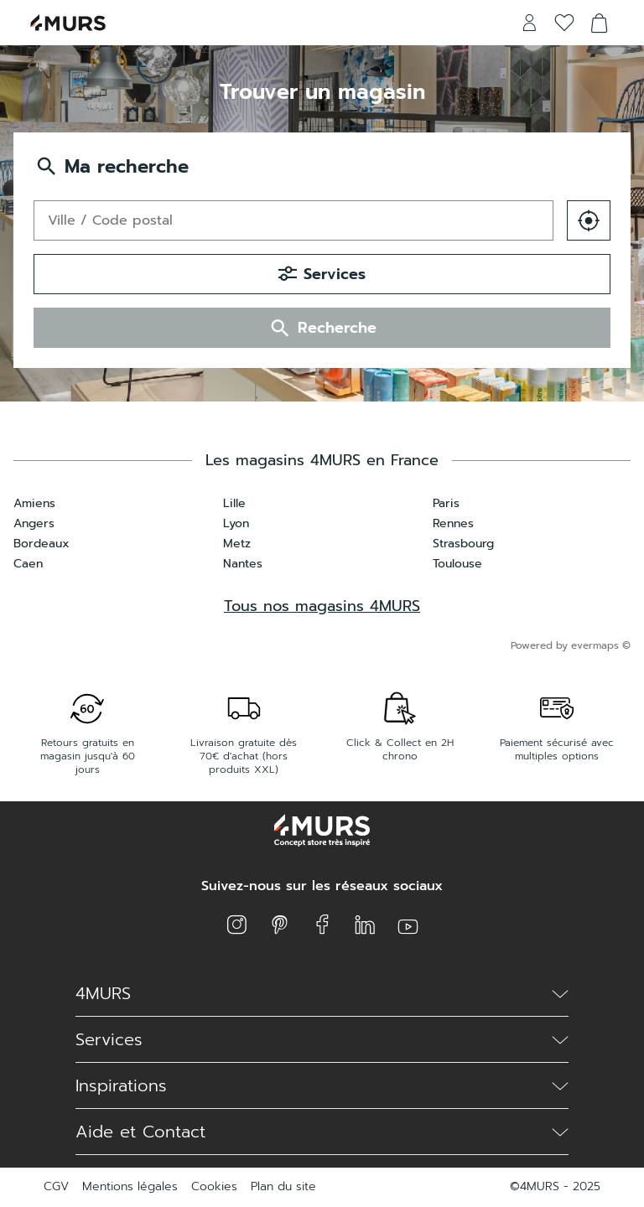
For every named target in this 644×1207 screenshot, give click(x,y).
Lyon (236, 523)
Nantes (242, 563)
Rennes (453, 523)
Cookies (214, 1186)
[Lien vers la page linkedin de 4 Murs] (365, 924)
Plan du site (283, 1186)
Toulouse (457, 563)
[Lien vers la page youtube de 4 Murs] (407, 924)
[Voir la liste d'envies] (564, 23)
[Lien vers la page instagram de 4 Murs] (236, 924)
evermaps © (601, 645)
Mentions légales (130, 1186)
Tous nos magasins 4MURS (322, 606)
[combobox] (293, 220)
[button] (588, 220)
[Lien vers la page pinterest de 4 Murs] (279, 924)
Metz (237, 543)
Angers (34, 523)
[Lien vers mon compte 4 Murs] (529, 23)
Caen (28, 563)
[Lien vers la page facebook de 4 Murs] (322, 924)
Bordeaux (41, 543)
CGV (56, 1186)
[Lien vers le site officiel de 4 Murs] (68, 22)
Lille (234, 503)
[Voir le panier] (599, 23)
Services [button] (322, 274)
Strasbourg (463, 543)
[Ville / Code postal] (293, 220)
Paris (446, 503)
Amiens (34, 503)
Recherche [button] (322, 327)
